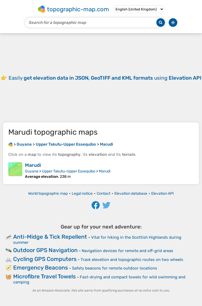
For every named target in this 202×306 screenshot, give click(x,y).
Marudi (33, 165)
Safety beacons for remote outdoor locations (114, 268)
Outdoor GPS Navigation (45, 250)
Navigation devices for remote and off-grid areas (127, 250)
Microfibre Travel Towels (44, 276)
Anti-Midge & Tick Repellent (50, 236)
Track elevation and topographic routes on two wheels (132, 259)
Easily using (105, 78)
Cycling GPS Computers (45, 259)
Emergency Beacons (40, 267)
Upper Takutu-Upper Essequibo (68, 171)
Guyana (31, 171)
